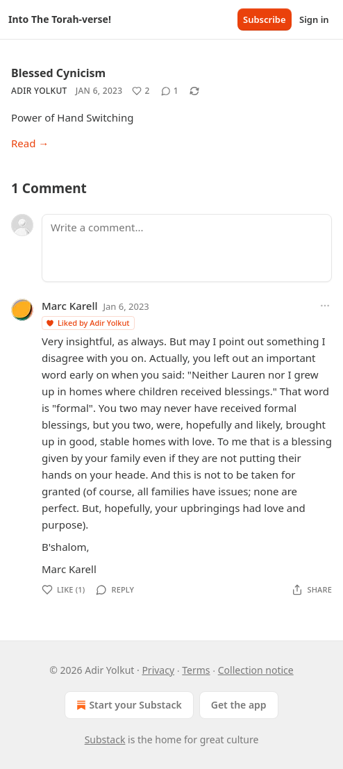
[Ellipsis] (325, 306)
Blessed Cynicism (58, 73)
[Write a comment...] (186, 248)
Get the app (239, 704)
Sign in (314, 19)
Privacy (158, 670)
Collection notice (256, 670)
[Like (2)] (140, 91)
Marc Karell (69, 306)
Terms (196, 670)
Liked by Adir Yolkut (87, 322)
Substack (105, 739)
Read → (30, 143)
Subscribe (264, 19)
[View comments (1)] (170, 91)
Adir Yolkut (39, 91)
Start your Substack (127, 705)
